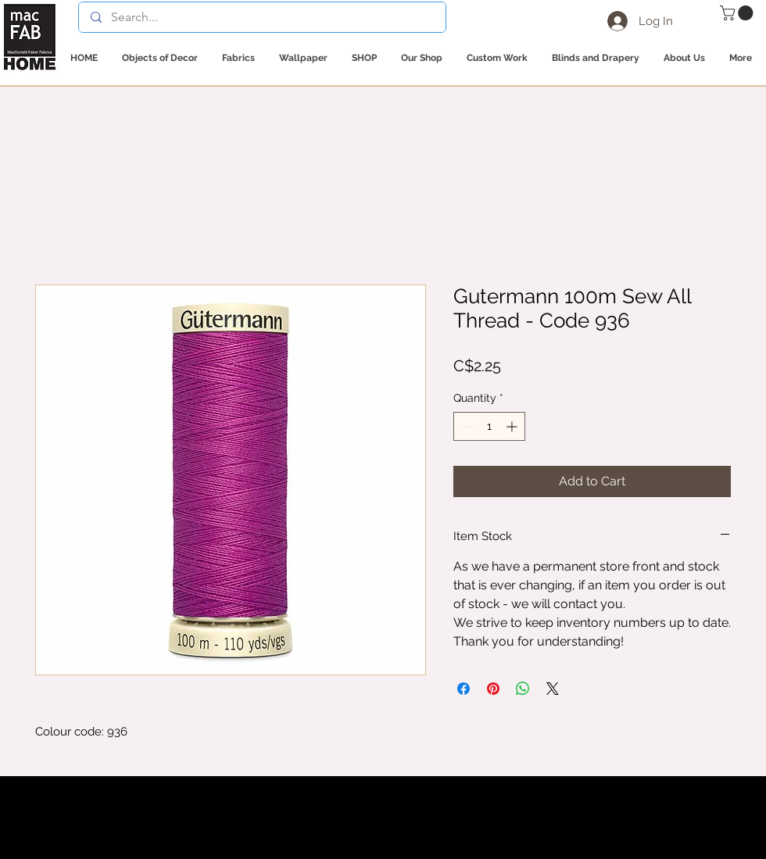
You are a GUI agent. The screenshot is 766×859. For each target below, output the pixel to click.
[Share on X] (552, 688)
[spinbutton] (489, 426)
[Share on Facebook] (463, 688)
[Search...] (262, 17)
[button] (738, 12)
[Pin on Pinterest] (493, 688)
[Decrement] (465, 426)
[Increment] (513, 426)
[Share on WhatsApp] (523, 688)
